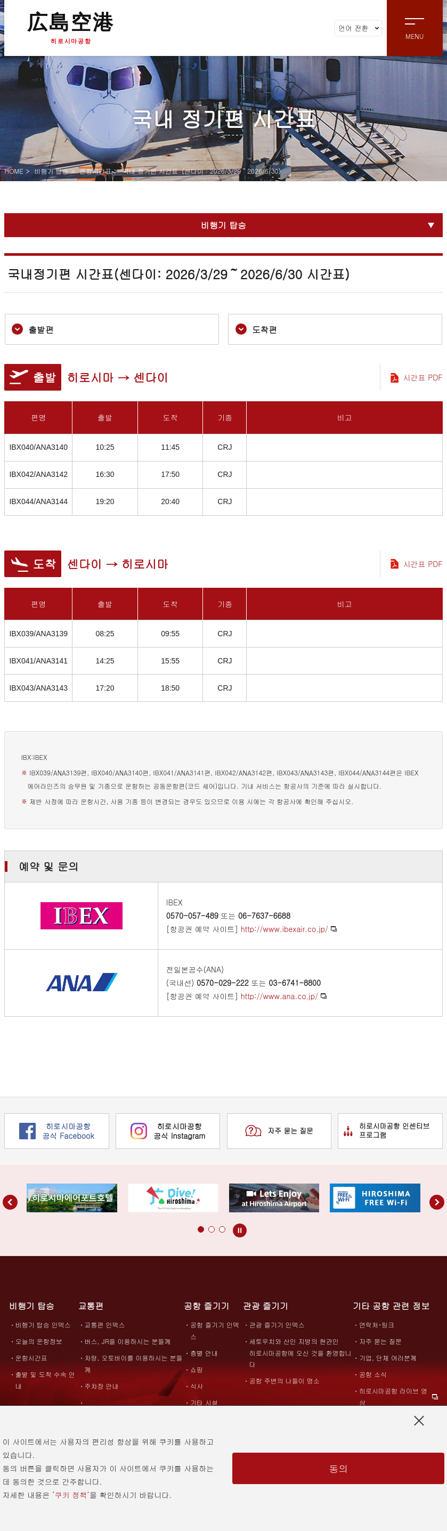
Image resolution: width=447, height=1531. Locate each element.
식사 (196, 1385)
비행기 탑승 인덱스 (43, 1325)
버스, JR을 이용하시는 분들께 (128, 1341)
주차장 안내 (102, 1385)
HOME (13, 170)
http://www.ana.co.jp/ (279, 996)
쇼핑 (196, 1369)
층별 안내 (204, 1352)
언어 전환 (358, 28)
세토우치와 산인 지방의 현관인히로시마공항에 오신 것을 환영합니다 (300, 1353)
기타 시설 (204, 1402)
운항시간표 (95, 170)
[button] (190, 1230)
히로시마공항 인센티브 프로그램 (387, 1130)
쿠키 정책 (71, 1494)
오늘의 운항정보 (38, 1341)
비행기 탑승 (51, 170)
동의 (338, 1468)
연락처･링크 (376, 1325)
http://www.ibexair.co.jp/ (284, 929)
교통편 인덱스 (105, 1325)
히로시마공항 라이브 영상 (393, 1397)
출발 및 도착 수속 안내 (45, 1380)
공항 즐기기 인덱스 (214, 1331)
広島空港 (71, 27)
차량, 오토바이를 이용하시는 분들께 (134, 1364)
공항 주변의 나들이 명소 (284, 1381)
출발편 (33, 329)
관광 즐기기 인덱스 (277, 1325)
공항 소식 (373, 1374)
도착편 (256, 329)
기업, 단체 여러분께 (388, 1358)
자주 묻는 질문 (279, 1131)
